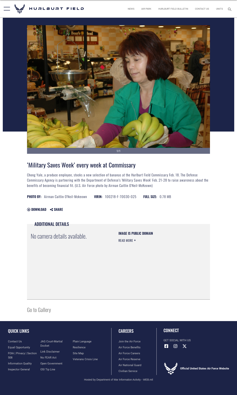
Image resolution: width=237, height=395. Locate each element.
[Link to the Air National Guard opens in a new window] (129, 365)
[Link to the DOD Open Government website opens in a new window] (51, 363)
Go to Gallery (39, 309)
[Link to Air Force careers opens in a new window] (129, 353)
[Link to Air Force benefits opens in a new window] (129, 347)
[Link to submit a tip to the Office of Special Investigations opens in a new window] (47, 369)
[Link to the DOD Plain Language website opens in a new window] (82, 341)
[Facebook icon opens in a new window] (166, 346)
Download (36, 209)
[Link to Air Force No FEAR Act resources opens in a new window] (48, 357)
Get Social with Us (177, 340)
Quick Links (18, 331)
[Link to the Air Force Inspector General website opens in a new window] (19, 369)
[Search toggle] (230, 9)
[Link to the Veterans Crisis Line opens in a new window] (85, 359)
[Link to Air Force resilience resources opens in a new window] (79, 347)
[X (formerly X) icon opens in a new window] (184, 346)
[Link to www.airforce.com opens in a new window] (129, 341)
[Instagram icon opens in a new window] (175, 346)
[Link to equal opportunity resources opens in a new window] (19, 347)
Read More (126, 240)
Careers (125, 331)
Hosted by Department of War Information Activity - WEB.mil (118, 379)
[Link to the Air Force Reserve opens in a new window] (129, 359)
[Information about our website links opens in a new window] (50, 351)
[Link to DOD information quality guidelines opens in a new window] (20, 363)
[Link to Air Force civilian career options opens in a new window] (127, 371)
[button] (6, 9)
